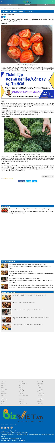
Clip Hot (46, 4)
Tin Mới (9, 4)
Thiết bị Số (39, 395)
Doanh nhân (40, 382)
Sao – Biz (21, 382)
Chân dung (40, 383)
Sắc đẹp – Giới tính (23, 395)
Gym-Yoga (21, 393)
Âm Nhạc (21, 400)
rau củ (11, 178)
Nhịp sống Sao (40, 400)
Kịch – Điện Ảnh (23, 403)
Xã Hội (2, 387)
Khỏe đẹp (9, 8)
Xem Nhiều (27, 4)
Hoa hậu (21, 385)
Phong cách (4, 390)
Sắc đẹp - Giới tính (18, 8)
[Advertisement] (27, 194)
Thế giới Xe (40, 391)
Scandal (21, 387)
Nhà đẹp (3, 391)
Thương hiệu (40, 387)
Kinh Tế (3, 383)
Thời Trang (3, 393)
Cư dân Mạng (40, 393)
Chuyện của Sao (23, 383)
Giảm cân (21, 391)
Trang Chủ (3, 8)
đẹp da (6, 178)
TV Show (21, 401)
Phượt (2, 403)
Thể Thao (3, 385)
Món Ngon (3, 401)
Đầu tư (38, 385)
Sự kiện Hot (4, 382)
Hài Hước (39, 401)
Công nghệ (40, 390)
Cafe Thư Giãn (4, 400)
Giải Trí (21, 398)
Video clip (39, 398)
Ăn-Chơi (3, 398)
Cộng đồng (39, 403)
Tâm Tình (3, 395)
